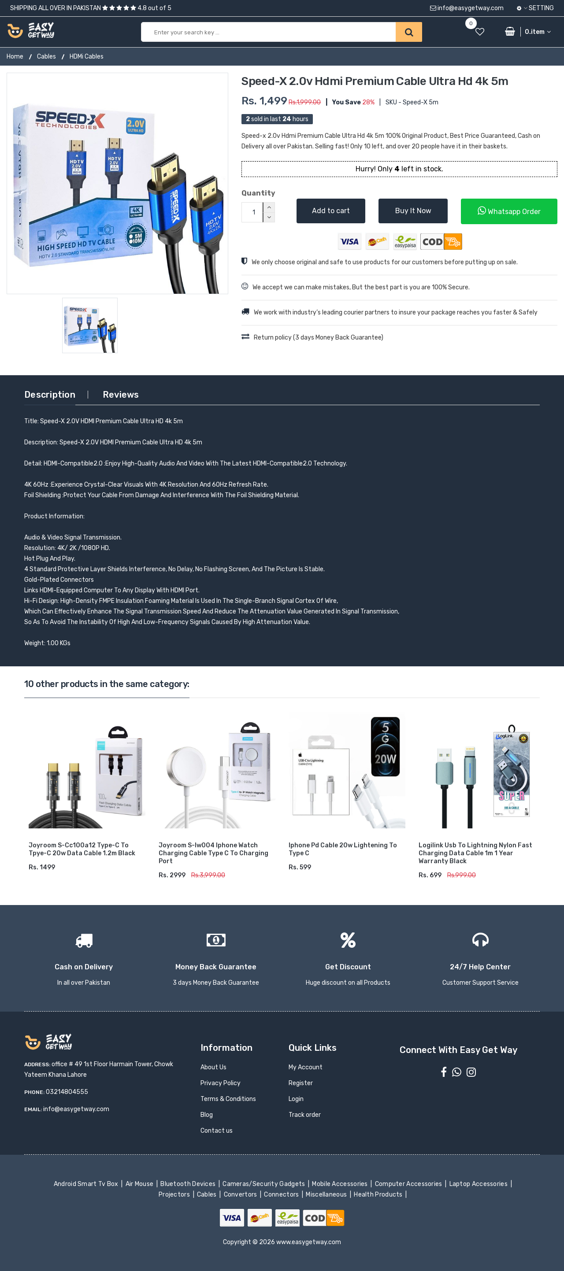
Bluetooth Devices (189, 1184)
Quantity (258, 193)
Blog (206, 1115)
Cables (46, 56)
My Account (306, 1067)
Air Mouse (140, 1184)
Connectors (282, 1194)
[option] (117, 183)
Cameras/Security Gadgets (264, 1184)
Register (301, 1083)
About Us (213, 1067)
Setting (535, 8)
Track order (305, 1115)
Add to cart (331, 211)
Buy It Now (413, 211)
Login (296, 1099)
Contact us (216, 1130)
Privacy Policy (220, 1083)
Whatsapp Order (509, 211)
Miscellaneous (327, 1194)
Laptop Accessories (479, 1184)
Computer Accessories (409, 1184)
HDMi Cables (87, 56)
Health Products (378, 1194)
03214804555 (67, 1092)
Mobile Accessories (341, 1184)
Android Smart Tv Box (86, 1184)
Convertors (241, 1194)
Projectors (175, 1194)
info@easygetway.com (467, 8)
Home (15, 56)
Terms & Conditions (228, 1099)
